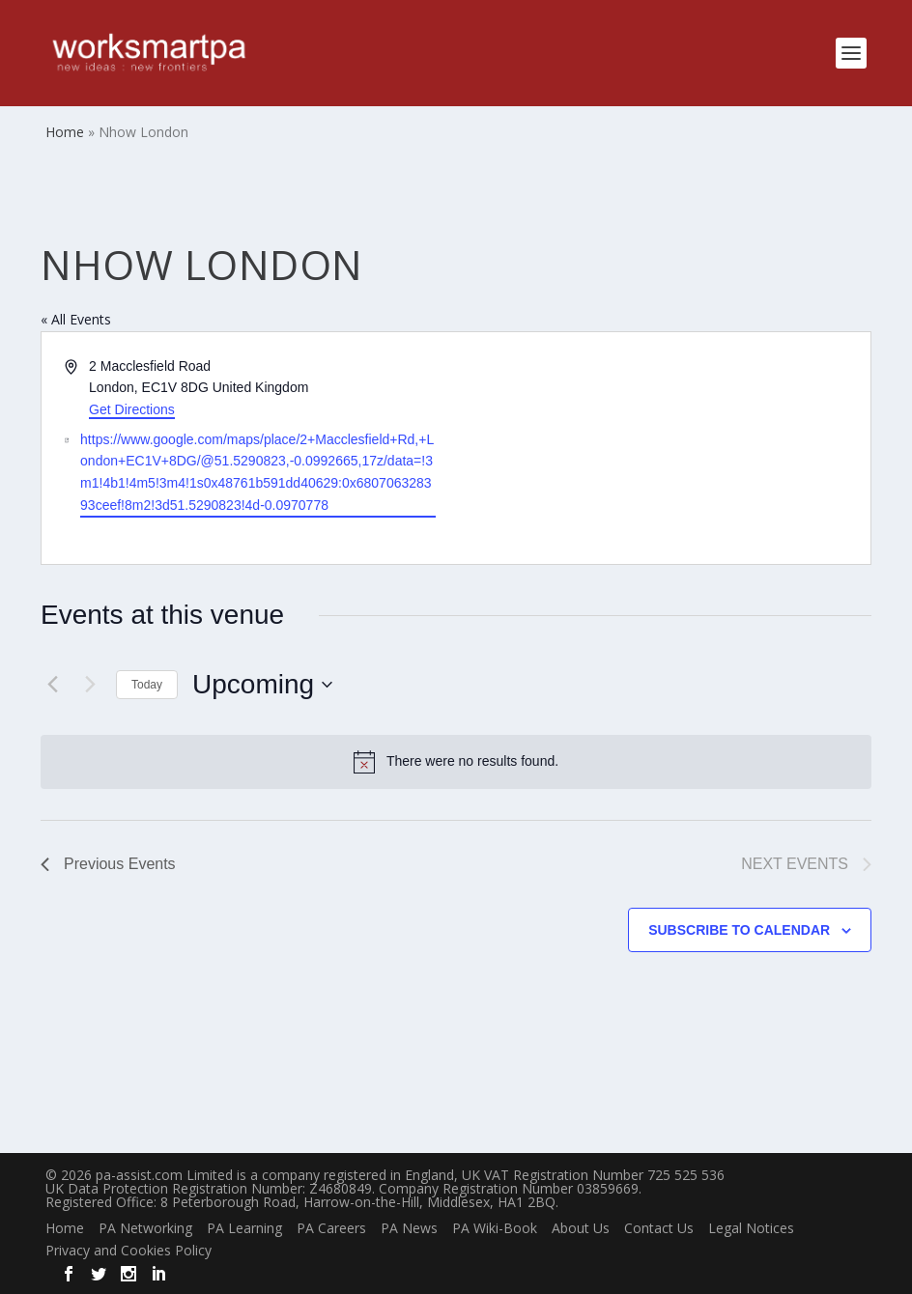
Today (146, 684)
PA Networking (145, 1228)
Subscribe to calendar (739, 930)
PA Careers (331, 1228)
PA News (409, 1228)
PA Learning (244, 1228)
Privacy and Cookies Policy (128, 1250)
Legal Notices (751, 1228)
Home (64, 1228)
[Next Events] (89, 684)
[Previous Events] (52, 684)
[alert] (456, 762)
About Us (581, 1228)
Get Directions (132, 409)
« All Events (76, 319)
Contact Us (659, 1228)
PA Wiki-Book (494, 1228)
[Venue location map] (661, 448)
